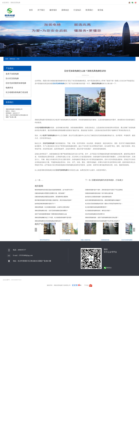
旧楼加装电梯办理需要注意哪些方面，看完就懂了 (50, 193)
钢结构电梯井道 (45, 240)
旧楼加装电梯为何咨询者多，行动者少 (107, 180)
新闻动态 (65, 10)
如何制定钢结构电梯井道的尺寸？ (45, 203)
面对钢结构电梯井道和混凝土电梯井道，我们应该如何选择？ (53, 200)
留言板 (100, 10)
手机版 (86, 285)
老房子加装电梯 (12, 74)
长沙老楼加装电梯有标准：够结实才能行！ (98, 210)
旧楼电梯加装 (105, 240)
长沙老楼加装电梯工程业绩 (17, 92)
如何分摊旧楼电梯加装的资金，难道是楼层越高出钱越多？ (103, 200)
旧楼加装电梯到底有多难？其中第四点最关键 (99, 193)
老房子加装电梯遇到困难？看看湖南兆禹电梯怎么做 (51, 214)
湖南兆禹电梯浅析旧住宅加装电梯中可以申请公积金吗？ (102, 221)
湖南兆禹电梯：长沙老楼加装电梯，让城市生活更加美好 (52, 207)
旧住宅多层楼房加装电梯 (16, 83)
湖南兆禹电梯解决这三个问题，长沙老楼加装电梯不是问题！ (53, 217)
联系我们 (89, 10)
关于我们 (41, 10)
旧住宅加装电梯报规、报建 (129, 240)
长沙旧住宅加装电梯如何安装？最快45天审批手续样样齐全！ (104, 203)
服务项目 (53, 10)
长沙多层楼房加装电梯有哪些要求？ (96, 207)
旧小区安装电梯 (12, 78)
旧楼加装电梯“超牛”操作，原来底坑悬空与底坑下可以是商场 (104, 190)
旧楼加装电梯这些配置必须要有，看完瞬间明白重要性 (51, 197)
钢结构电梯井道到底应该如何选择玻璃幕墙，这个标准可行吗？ (54, 190)
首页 (31, 10)
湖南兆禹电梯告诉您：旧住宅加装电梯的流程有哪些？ (51, 210)
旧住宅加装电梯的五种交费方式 (95, 214)
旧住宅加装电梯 (65, 240)
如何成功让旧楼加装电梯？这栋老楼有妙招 (98, 197)
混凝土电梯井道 (85, 240)
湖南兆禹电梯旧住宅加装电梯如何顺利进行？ (49, 221)
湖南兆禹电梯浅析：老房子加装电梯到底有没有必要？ (101, 217)
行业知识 (77, 10)
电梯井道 (9, 88)
